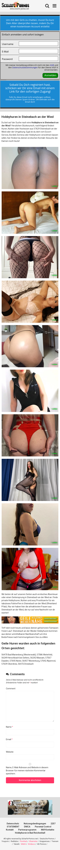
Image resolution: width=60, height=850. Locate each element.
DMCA (27, 826)
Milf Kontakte (47, 830)
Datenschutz (13, 823)
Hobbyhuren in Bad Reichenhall (30, 833)
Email (9, 739)
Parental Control (43, 826)
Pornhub (23, 841)
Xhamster (33, 841)
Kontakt (10, 830)
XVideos (31, 844)
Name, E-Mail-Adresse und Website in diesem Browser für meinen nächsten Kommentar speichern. (27, 770)
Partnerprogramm (27, 830)
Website (9, 752)
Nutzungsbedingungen (35, 823)
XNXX (23, 844)
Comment (10, 688)
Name (9, 727)
